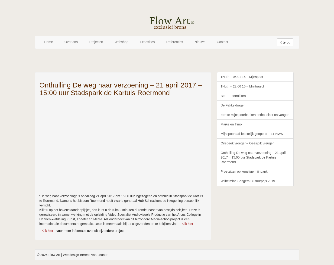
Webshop (121, 42)
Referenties (174, 42)
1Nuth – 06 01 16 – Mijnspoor (242, 77)
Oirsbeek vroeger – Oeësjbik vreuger (247, 143)
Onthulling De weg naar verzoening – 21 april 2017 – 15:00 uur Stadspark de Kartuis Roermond (253, 157)
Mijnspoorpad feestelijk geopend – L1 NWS (252, 134)
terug (285, 42)
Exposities (147, 42)
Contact (222, 42)
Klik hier (187, 224)
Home (48, 42)
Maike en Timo (231, 124)
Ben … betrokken (233, 96)
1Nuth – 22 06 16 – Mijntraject (242, 86)
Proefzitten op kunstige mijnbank (244, 171)
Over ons (71, 42)
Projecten (96, 42)
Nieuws (200, 42)
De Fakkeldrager (233, 105)
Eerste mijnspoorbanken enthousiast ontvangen (255, 115)
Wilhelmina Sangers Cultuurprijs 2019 (248, 181)
